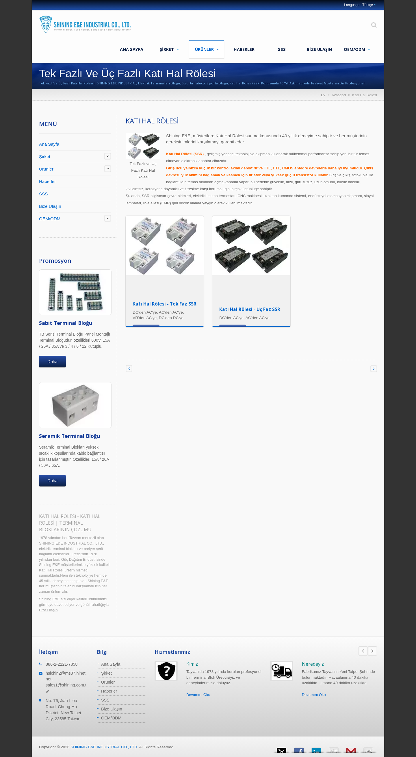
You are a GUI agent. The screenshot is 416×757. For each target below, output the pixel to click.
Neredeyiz (313, 664)
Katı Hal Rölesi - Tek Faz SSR (164, 304)
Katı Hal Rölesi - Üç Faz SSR (249, 309)
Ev (323, 95)
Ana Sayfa (131, 49)
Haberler (244, 49)
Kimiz (192, 664)
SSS (281, 49)
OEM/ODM (356, 49)
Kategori (339, 95)
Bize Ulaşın (319, 49)
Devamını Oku (198, 695)
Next (372, 651)
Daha (52, 361)
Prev (363, 651)
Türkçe (367, 5)
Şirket (169, 49)
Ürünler (206, 49)
